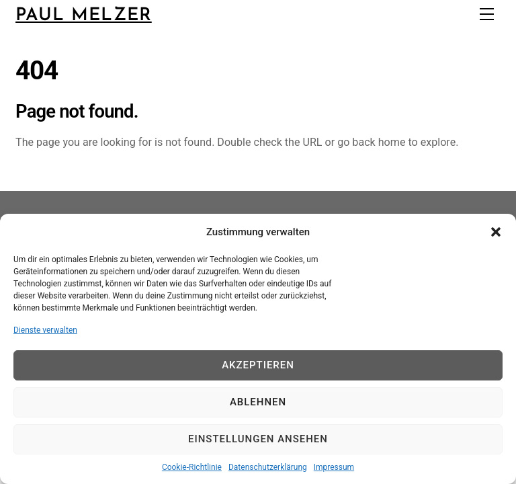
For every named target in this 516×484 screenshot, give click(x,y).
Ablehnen (258, 402)
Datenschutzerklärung (267, 467)
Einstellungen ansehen (258, 439)
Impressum (334, 467)
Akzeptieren (258, 365)
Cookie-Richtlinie (192, 467)
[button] (496, 232)
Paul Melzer (83, 16)
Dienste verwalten (45, 330)
